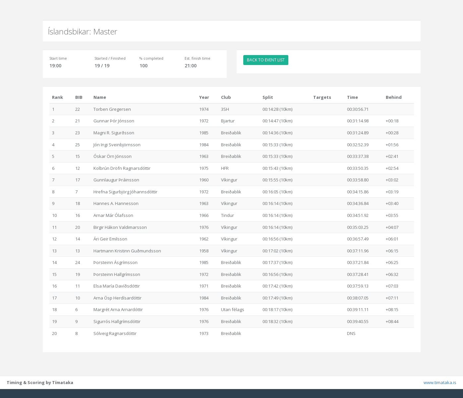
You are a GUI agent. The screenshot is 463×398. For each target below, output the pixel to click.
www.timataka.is (440, 391)
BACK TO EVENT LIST (266, 60)
